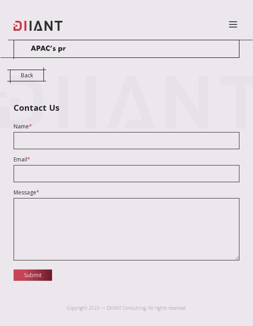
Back (27, 75)
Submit (33, 275)
